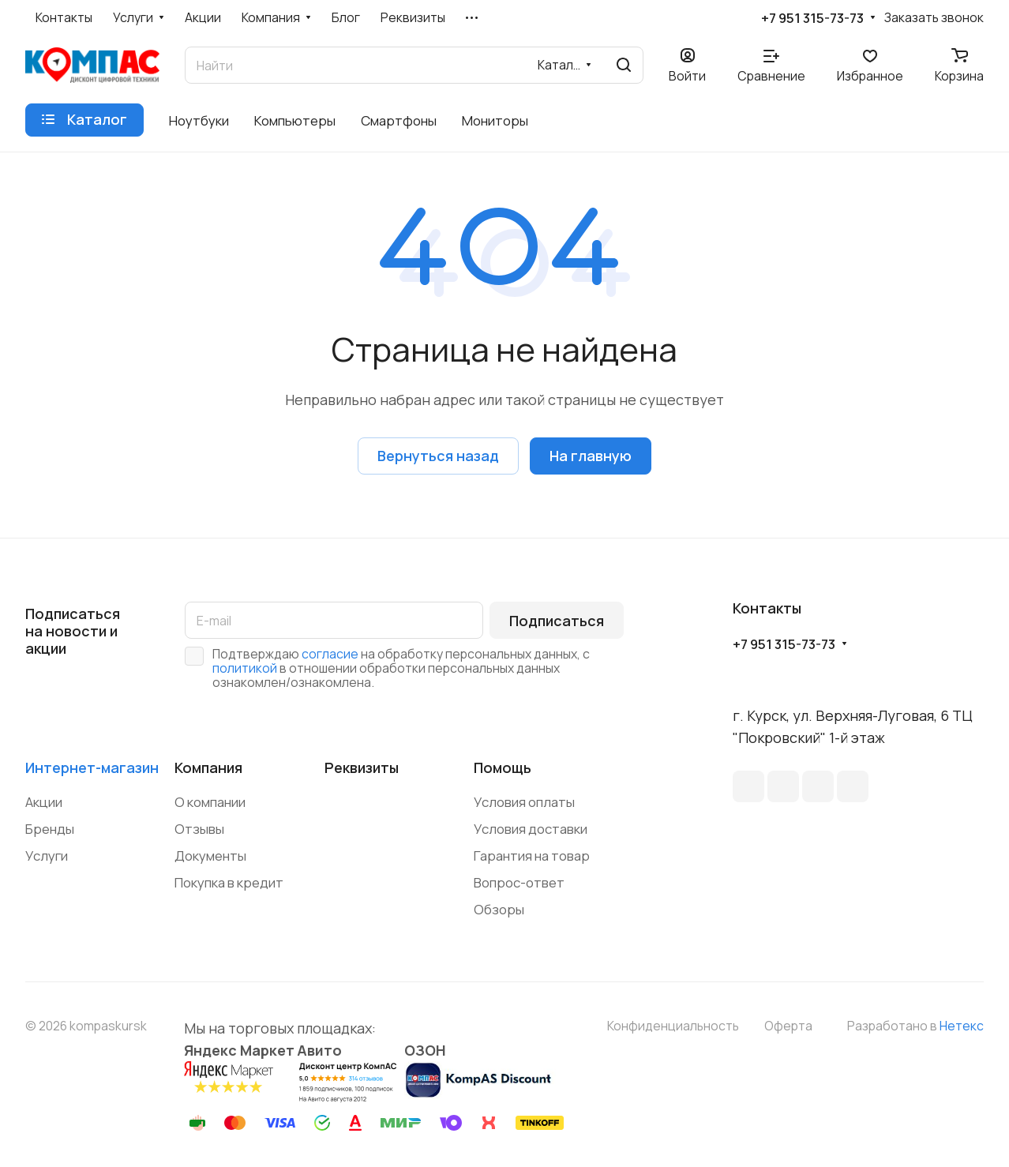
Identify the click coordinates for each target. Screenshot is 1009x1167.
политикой (244, 668)
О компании (210, 802)
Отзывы (199, 829)
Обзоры (499, 909)
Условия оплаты (524, 802)
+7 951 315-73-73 (812, 18)
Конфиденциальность (673, 1025)
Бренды (49, 829)
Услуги (46, 855)
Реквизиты (361, 767)
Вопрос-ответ (519, 882)
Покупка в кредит (228, 882)
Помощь (502, 767)
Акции (43, 802)
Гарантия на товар (532, 855)
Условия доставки (530, 829)
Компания (208, 767)
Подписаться (556, 620)
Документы (210, 855)
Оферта (788, 1025)
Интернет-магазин (92, 767)
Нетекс (962, 1025)
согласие (330, 653)
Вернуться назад (438, 455)
